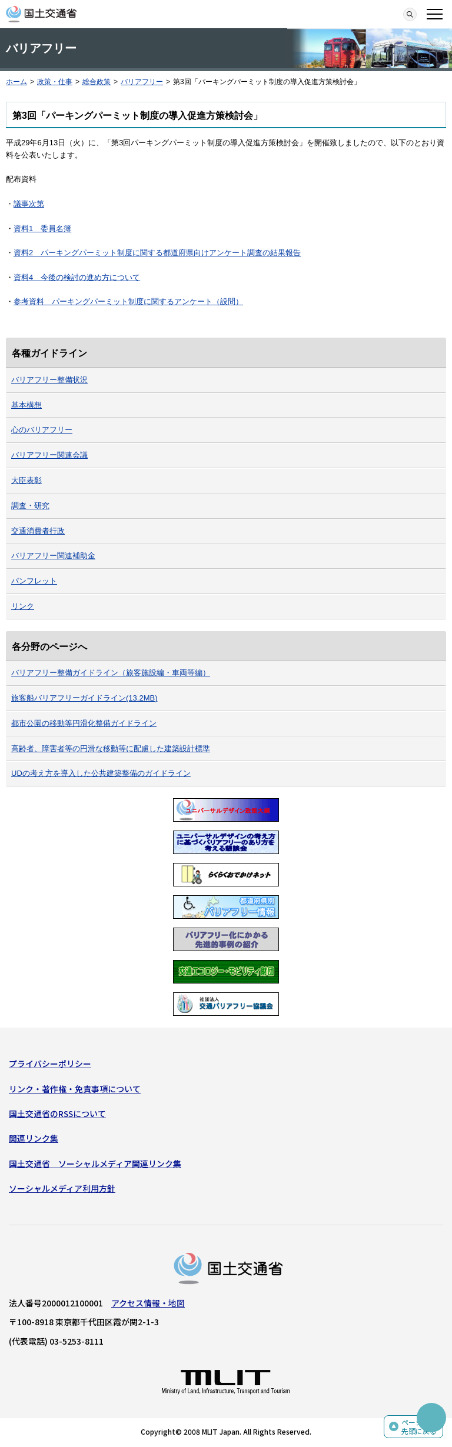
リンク (22, 606)
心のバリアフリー (41, 429)
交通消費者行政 (38, 530)
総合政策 (96, 82)
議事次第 (29, 203)
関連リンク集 (33, 1138)
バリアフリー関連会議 (49, 455)
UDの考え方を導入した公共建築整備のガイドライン (101, 773)
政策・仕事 (54, 82)
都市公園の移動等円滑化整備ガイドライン (84, 723)
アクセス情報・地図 (148, 1303)
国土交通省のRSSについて (57, 1113)
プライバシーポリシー (50, 1063)
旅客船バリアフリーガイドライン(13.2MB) (84, 698)
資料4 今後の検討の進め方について (77, 277)
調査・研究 (30, 505)
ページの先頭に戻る (419, 1426)
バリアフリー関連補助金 (53, 555)
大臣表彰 (26, 480)
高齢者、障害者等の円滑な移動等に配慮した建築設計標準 (110, 748)
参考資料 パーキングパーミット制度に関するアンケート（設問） (128, 301)
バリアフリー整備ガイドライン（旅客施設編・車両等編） (110, 672)
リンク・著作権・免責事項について (75, 1089)
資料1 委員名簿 (42, 228)
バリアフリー (142, 82)
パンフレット (34, 580)
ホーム (16, 82)
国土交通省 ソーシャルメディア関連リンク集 (95, 1163)
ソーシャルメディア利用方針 (62, 1188)
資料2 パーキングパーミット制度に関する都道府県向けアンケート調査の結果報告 (157, 252)
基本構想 (26, 405)
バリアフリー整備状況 (49, 379)
